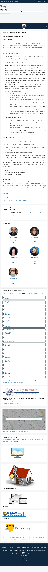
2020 (27, 293)
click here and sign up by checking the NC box (14, 382)
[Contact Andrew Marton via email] (13, 243)
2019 (31, 293)
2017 (38, 293)
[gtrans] (38, 11)
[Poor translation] (5, 10)
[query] (27, 11)
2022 (20, 293)
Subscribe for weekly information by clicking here (14, 200)
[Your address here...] (24, 419)
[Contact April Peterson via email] (35, 264)
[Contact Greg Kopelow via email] (13, 283)
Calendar (4, 197)
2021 (23, 293)
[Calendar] (46, 26)
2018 (35, 293)
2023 (16, 293)
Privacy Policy (24, 561)
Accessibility (24, 560)
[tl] (15, 11)
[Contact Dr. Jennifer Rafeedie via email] (13, 262)
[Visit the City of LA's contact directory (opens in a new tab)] (44, 1)
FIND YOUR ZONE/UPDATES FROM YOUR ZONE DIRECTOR (15, 431)
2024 (12, 293)
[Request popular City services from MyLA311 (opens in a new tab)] (38, 1)
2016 (42, 293)
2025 (8, 293)
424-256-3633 (24, 558)
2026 (4, 293)
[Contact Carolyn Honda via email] (35, 241)
